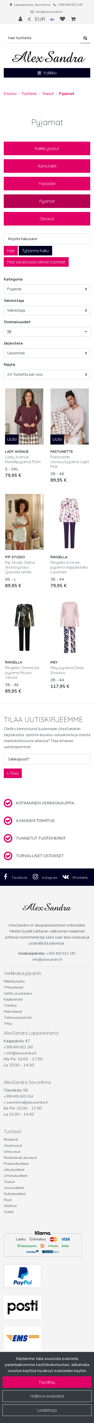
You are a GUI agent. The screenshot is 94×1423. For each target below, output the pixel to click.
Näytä (9, 364)
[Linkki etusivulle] (48, 57)
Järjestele (13, 343)
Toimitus (10, 1005)
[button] (47, 332)
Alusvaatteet (14, 1187)
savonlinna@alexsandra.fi (27, 1102)
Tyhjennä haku (35, 250)
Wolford (10, 1205)
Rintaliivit (11, 1139)
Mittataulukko (14, 981)
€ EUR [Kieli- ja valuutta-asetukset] (41, 19)
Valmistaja (14, 300)
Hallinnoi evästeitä (47, 1396)
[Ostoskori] (73, 19)
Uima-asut (12, 1151)
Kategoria (13, 279)
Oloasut (47, 218)
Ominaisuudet (17, 322)
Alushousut (13, 1145)
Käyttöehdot (13, 999)
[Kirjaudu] (21, 19)
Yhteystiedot (13, 987)
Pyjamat (47, 201)
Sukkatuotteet (15, 1193)
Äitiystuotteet (14, 1169)
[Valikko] (47, 73)
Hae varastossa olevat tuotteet (36, 261)
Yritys (8, 1023)
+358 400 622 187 (70, 5)
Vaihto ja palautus (18, 993)
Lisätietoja (47, 1410)
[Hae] (42, 38)
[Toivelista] (63, 19)
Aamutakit (47, 166)
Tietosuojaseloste (18, 1017)
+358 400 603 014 (18, 1096)
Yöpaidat (47, 183)
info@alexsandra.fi (49, 12)
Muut (8, 1199)
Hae (11, 250)
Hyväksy (47, 1382)
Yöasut (9, 1181)
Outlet (9, 1212)
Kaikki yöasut (47, 148)
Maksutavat (13, 1011)
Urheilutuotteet (15, 1175)
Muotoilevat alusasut (20, 1157)
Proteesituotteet (16, 1163)
